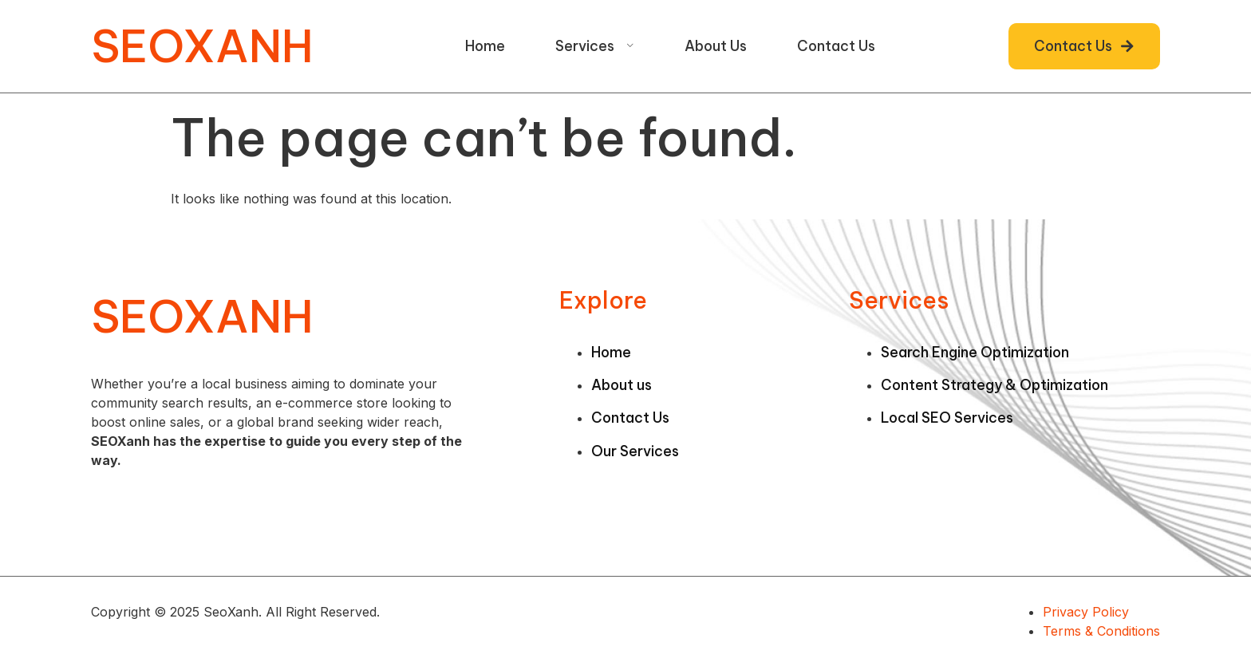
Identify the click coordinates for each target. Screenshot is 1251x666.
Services (594, 46)
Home (485, 46)
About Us (716, 46)
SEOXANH (202, 46)
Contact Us (836, 46)
